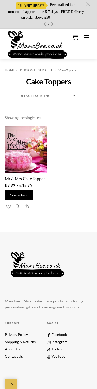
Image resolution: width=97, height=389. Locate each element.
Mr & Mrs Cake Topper (25, 178)
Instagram (57, 342)
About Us (12, 349)
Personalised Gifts (37, 70)
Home (10, 70)
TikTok (54, 349)
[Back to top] (11, 384)
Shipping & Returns (20, 342)
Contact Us (14, 356)
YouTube (56, 356)
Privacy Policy (16, 335)
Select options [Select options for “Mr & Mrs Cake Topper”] (18, 195)
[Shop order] (49, 96)
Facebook (57, 335)
